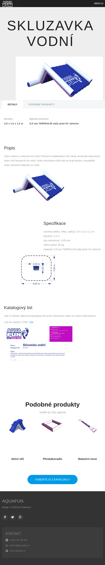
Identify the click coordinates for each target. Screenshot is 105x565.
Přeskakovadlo (52, 458)
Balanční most (87, 458)
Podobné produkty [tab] (42, 104)
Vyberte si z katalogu (52, 479)
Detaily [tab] (13, 104)
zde (31, 322)
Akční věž (17, 458)
